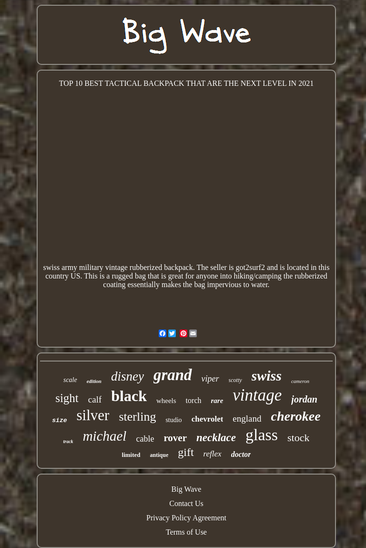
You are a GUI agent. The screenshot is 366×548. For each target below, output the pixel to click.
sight (67, 398)
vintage (257, 395)
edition (94, 381)
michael (105, 436)
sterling (137, 417)
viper (210, 378)
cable (145, 439)
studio (173, 420)
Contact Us (186, 503)
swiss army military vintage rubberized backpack (118, 267)
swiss (267, 375)
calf (95, 399)
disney (127, 376)
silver (93, 415)
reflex (212, 453)
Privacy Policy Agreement (186, 518)
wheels (166, 400)
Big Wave (187, 489)
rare (217, 400)
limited (131, 454)
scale (70, 379)
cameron (300, 381)
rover (175, 438)
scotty (235, 380)
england (247, 419)
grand (172, 374)
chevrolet (208, 419)
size (59, 420)
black (129, 395)
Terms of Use (186, 532)
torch (194, 400)
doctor (241, 454)
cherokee (296, 416)
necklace (216, 438)
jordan (304, 399)
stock (298, 438)
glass (261, 435)
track (68, 441)
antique (159, 455)
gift (185, 452)
